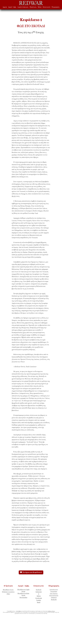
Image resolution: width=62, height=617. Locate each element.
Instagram (39, 592)
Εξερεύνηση (33, 7)
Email (38, 602)
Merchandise (23, 598)
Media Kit (54, 600)
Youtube (38, 600)
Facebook (38, 590)
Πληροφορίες (55, 7)
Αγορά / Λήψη (12, 7)
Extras (39, 7)
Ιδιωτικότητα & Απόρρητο (53, 597)
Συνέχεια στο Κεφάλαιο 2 (31, 572)
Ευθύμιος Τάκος (51, 611)
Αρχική (5, 7)
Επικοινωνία (46, 7)
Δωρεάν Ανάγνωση (22, 7)
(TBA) (8, 594)
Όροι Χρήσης (54, 594)
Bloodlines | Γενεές (8, 590)
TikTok (39, 596)
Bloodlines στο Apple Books (23, 590)
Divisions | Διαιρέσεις (8, 592)
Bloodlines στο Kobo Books (23, 594)
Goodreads (38, 598)
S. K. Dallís (18, 611)
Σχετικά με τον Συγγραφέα (54, 590)
